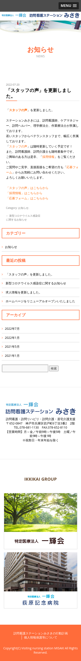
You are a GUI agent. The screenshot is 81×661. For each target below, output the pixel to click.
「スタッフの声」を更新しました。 (30, 274)
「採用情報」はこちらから (24, 193)
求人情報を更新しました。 (24, 292)
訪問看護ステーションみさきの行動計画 (40, 633)
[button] (69, 5)
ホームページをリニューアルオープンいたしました (40, 301)
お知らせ (23, 208)
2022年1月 (12, 338)
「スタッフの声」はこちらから (27, 188)
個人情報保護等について (40, 637)
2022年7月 (12, 328)
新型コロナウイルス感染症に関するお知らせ (23, 217)
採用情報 (48, 157)
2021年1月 (12, 356)
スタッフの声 (18, 110)
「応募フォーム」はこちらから (27, 198)
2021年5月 (12, 346)
